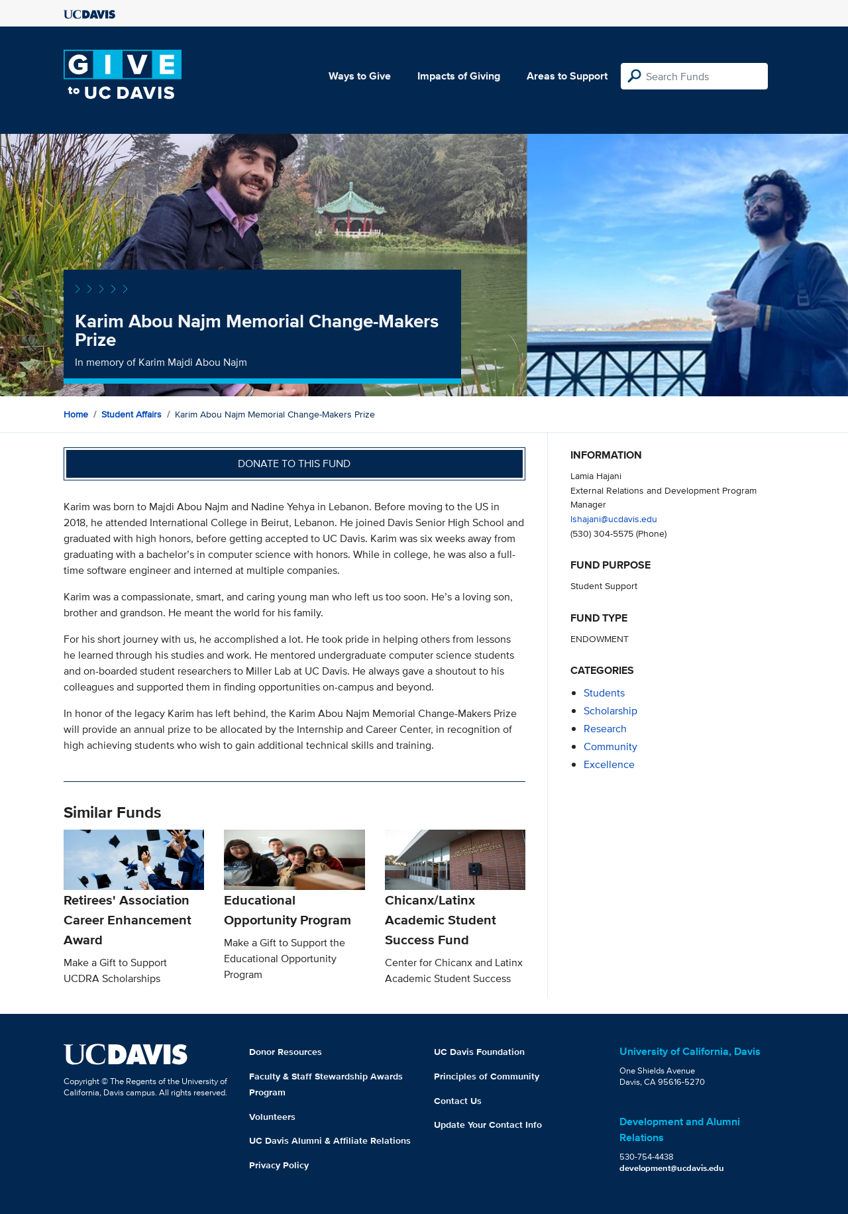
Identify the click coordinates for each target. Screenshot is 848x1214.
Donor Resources (285, 1051)
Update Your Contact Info (488, 1124)
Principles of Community (486, 1076)
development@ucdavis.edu (671, 1168)
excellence (609, 764)
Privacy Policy (279, 1165)
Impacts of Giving (458, 75)
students (604, 692)
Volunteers (272, 1116)
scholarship (610, 710)
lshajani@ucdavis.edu (613, 518)
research (605, 728)
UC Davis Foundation (479, 1051)
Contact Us (458, 1100)
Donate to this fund (294, 463)
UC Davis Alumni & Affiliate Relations (330, 1140)
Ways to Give (360, 75)
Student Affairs (131, 414)
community (610, 746)
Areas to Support (567, 75)
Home (76, 414)
